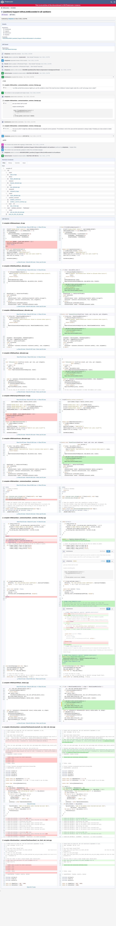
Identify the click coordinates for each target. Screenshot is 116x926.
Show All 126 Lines (31, 314)
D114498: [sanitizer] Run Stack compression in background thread (41, 69)
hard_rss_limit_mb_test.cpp (16, 214)
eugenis (7, 31)
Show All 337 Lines (30, 349)
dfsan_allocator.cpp (15, 179)
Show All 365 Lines (31, 227)
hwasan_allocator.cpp (15, 183)
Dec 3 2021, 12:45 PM (38, 144)
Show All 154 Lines (31, 442)
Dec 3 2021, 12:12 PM (29, 122)
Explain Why (73, 147)
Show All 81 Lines (31, 270)
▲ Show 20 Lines (21, 262)
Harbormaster (8, 73)
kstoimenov (8, 33)
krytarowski (22, 57)
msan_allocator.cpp (15, 195)
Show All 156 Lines (30, 434)
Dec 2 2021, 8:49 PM (29, 77)
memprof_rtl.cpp (14, 191)
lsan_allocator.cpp (15, 187)
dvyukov (7, 34)
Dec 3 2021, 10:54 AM (29, 96)
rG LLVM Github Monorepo (10, 49)
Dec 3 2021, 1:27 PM (45, 155)
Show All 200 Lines (30, 477)
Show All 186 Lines (31, 686)
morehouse (8, 29)
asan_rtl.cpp (13, 174)
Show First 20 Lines (21, 227)
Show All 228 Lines (30, 723)
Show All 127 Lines (31, 399)
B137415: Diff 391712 (33, 155)
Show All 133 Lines (30, 514)
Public (13, 14)
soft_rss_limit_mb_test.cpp (17, 212)
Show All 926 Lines (31, 485)
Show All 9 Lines (31, 804)
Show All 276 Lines (30, 392)
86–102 (6, 128)
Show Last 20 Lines (41, 262)
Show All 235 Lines (30, 262)
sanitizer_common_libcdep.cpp (18, 201)
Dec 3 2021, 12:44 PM (35, 136)
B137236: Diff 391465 (33, 73)
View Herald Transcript (33, 57)
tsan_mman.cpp (14, 206)
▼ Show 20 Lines (41, 227)
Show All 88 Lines (30, 679)
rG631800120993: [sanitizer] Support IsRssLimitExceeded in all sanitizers (22, 38)
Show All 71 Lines (31, 521)
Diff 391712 (26, 136)
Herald (6, 57)
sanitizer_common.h (15, 199)
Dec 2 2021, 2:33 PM (27, 53)
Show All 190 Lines (30, 306)
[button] (114, 2)
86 (4, 88)
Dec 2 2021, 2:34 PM (66, 69)
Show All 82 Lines (31, 357)
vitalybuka (11, 18)
